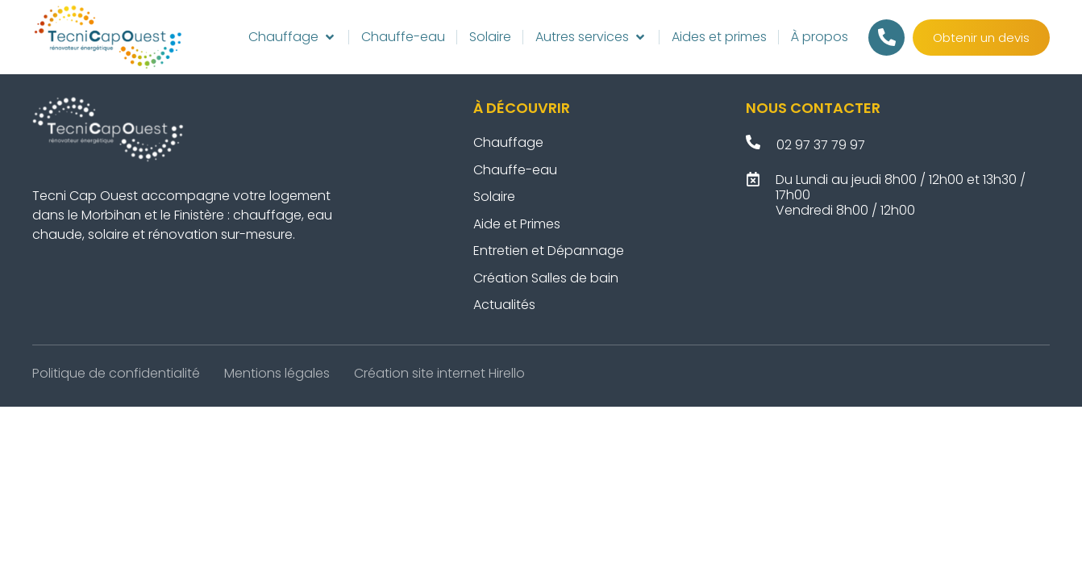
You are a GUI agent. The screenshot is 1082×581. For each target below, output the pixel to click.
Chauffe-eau (515, 170)
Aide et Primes (516, 224)
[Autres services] (591, 37)
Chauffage (508, 142)
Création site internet (419, 373)
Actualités (504, 304)
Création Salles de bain (547, 278)
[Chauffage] (292, 37)
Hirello (507, 373)
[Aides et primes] (719, 37)
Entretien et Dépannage (550, 250)
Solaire (494, 196)
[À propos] (819, 37)
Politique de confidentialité (116, 373)
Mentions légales (277, 373)
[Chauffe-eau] (403, 37)
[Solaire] (490, 37)
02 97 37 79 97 (820, 145)
